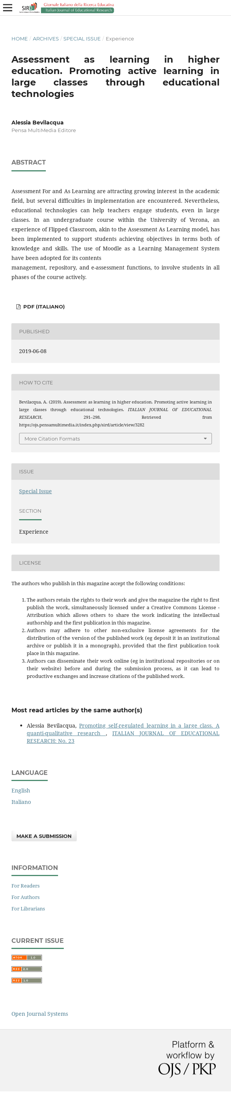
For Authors (25, 897)
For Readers (25, 885)
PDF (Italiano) (43, 306)
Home (19, 39)
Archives (46, 39)
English (20, 790)
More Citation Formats (52, 439)
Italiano (21, 801)
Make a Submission (44, 836)
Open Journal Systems (39, 1013)
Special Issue (82, 39)
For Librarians (28, 908)
